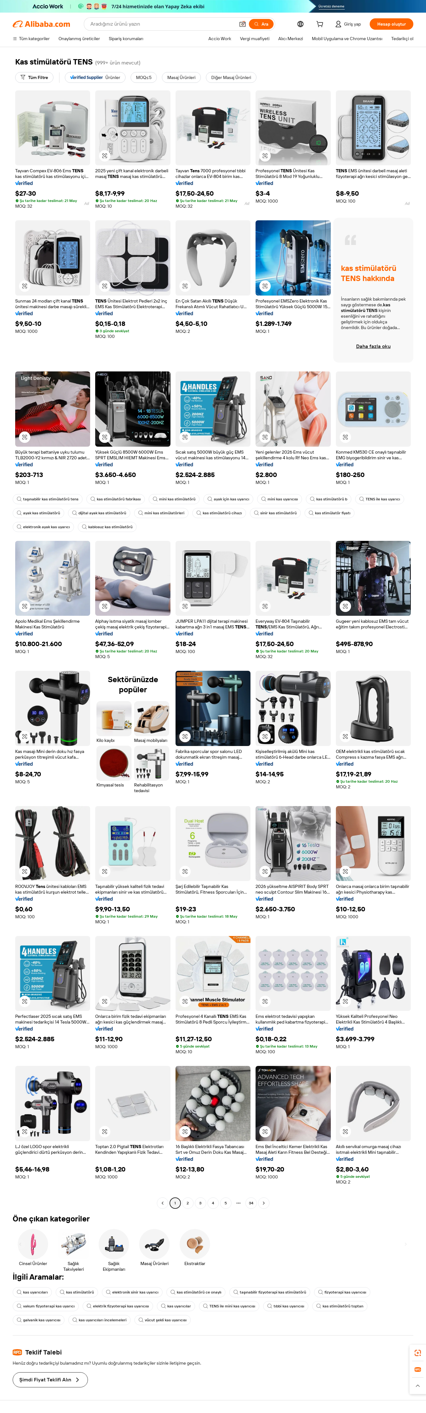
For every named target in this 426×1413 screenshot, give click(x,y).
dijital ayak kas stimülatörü (99, 513)
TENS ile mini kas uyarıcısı (229, 1306)
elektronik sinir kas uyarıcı (132, 1292)
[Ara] (261, 24)
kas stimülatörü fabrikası (115, 499)
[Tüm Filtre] (34, 77)
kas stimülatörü (77, 1292)
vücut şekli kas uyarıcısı (163, 1320)
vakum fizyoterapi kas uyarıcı (46, 1306)
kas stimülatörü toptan (339, 1306)
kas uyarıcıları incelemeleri (99, 1320)
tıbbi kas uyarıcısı (285, 1306)
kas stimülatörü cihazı (219, 513)
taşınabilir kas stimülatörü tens (47, 499)
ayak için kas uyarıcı (228, 499)
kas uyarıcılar (176, 1306)
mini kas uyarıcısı (279, 499)
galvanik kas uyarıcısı (38, 1320)
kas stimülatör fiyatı (329, 513)
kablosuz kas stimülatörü (107, 526)
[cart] (321, 25)
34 (251, 1203)
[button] (242, 24)
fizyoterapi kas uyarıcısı (342, 1292)
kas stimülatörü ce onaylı (195, 1292)
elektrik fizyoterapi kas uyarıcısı (118, 1306)
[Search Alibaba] (162, 24)
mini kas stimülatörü (174, 499)
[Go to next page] (263, 1203)
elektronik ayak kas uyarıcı (43, 526)
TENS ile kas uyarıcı (379, 499)
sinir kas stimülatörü (275, 513)
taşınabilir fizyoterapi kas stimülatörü (269, 1292)
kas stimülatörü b (328, 499)
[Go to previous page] (162, 1203)
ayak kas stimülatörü (38, 513)
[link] (418, 1353)
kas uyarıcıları (32, 1292)
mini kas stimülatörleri (161, 513)
